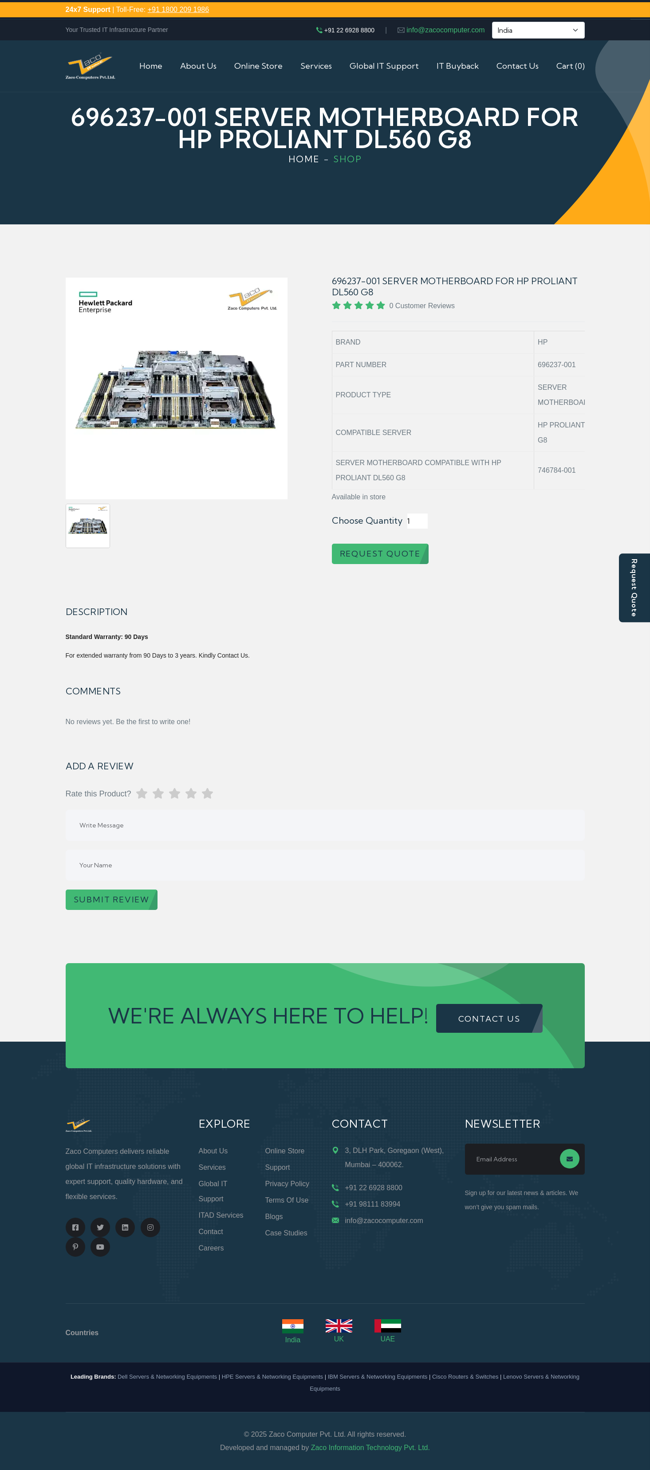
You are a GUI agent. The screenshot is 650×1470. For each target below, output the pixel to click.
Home (150, 66)
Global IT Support (384, 66)
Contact (211, 1231)
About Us (198, 66)
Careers (211, 1248)
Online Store (258, 66)
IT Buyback (458, 66)
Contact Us (517, 66)
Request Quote (634, 588)
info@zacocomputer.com (445, 30)
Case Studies (286, 1233)
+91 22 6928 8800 (349, 30)
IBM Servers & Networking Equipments (378, 1376)
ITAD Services (221, 1215)
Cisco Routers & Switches (465, 1376)
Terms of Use (287, 1200)
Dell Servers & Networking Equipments (167, 1376)
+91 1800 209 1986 (178, 9)
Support (277, 1167)
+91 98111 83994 (373, 1204)
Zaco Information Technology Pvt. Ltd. (370, 1447)
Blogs (274, 1216)
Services (316, 66)
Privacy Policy (287, 1184)
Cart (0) (570, 66)
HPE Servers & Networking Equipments (272, 1376)
